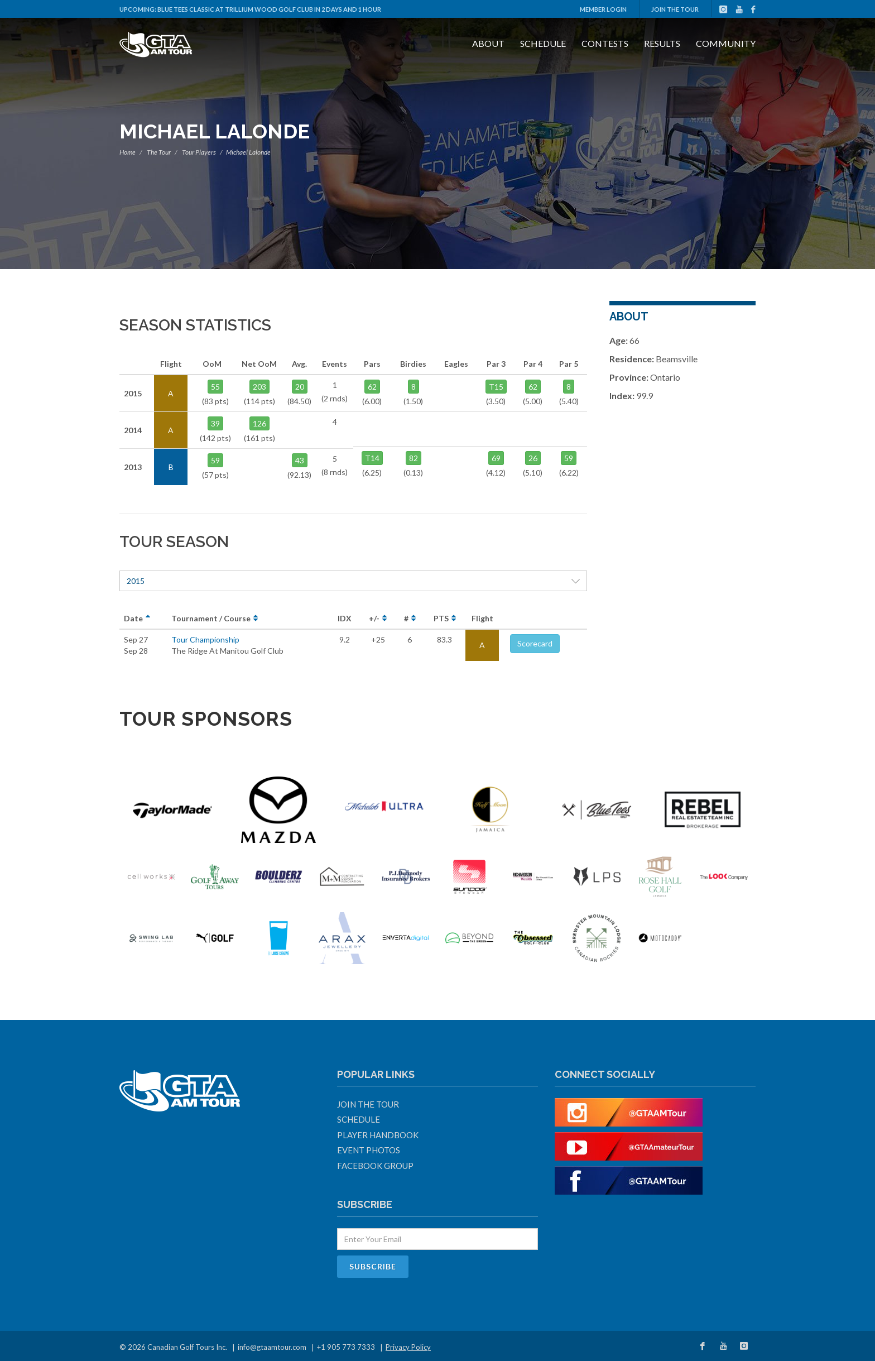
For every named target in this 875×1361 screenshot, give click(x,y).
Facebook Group (375, 1166)
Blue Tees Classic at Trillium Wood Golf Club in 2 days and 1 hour (269, 9)
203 (259, 386)
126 (259, 423)
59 (215, 460)
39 (215, 423)
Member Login (603, 9)
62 (372, 386)
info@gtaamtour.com (272, 1347)
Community (726, 43)
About (488, 43)
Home (127, 152)
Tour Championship (205, 639)
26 (532, 458)
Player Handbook (378, 1135)
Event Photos (368, 1150)
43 (299, 460)
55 (215, 386)
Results (662, 43)
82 (413, 458)
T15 (496, 386)
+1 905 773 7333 (346, 1347)
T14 (372, 458)
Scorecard (534, 643)
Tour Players (199, 152)
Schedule (543, 43)
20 (299, 386)
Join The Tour (675, 9)
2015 (353, 581)
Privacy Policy (408, 1347)
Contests (604, 43)
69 (496, 458)
